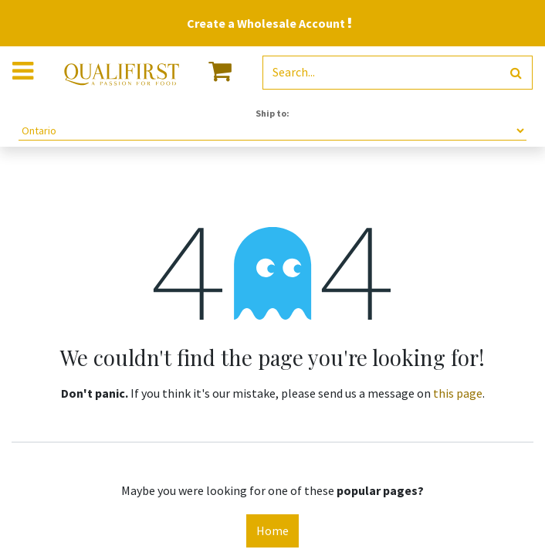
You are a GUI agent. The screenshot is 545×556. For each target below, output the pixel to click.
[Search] (516, 73)
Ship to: (272, 113)
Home (272, 530)
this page (457, 393)
